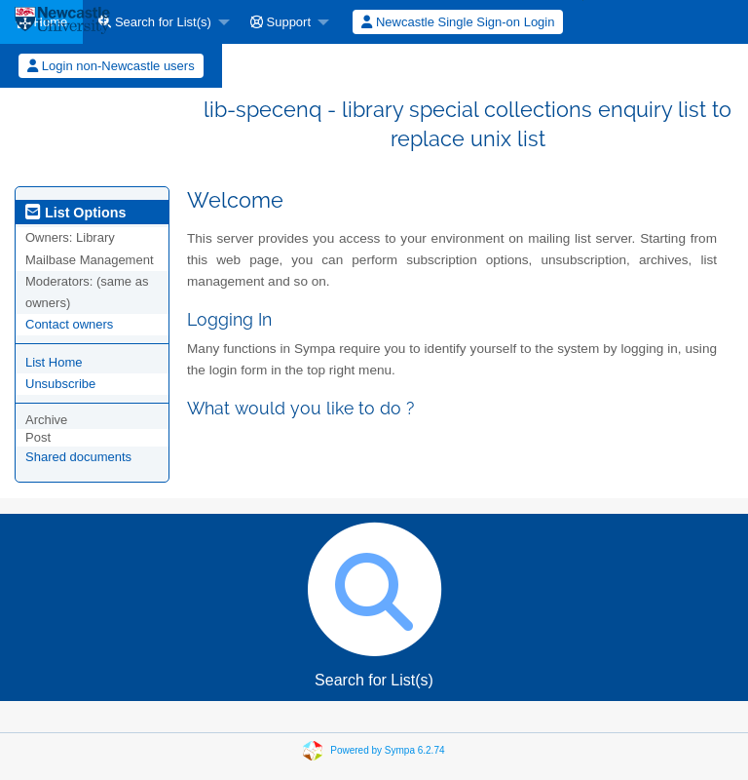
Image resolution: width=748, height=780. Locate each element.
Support (280, 22)
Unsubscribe (60, 383)
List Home (54, 362)
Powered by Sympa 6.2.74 (387, 750)
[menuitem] (159, 22)
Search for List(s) (154, 22)
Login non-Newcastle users (110, 65)
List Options (75, 212)
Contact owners (69, 324)
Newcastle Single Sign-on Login (457, 22)
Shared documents (78, 456)
